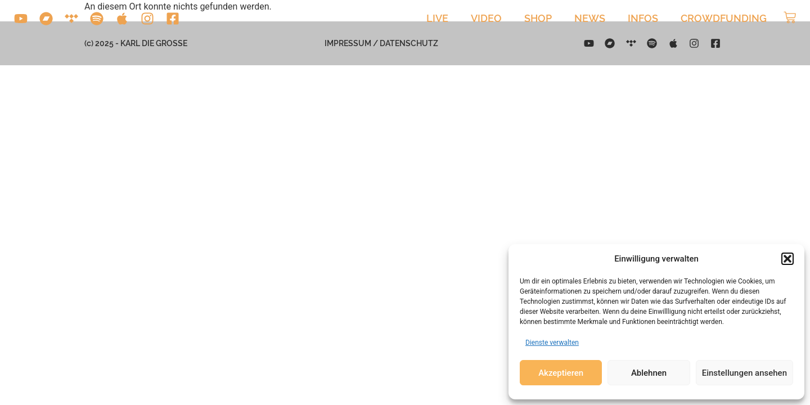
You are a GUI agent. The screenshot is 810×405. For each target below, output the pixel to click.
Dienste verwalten (552, 342)
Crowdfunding (724, 18)
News (589, 18)
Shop (538, 18)
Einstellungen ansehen (744, 373)
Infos (643, 18)
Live (437, 18)
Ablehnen (649, 373)
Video (486, 18)
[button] (787, 258)
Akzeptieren (560, 373)
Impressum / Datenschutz (381, 43)
